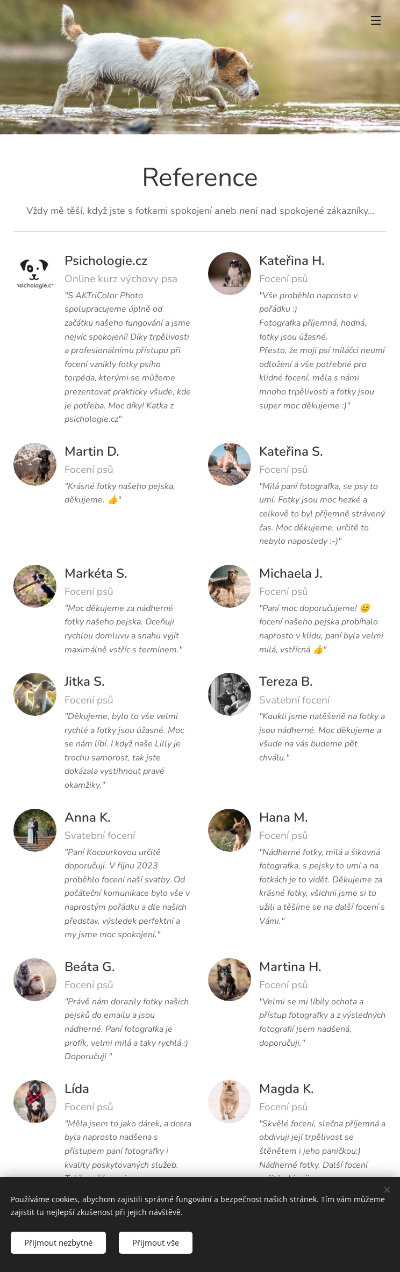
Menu (376, 20)
